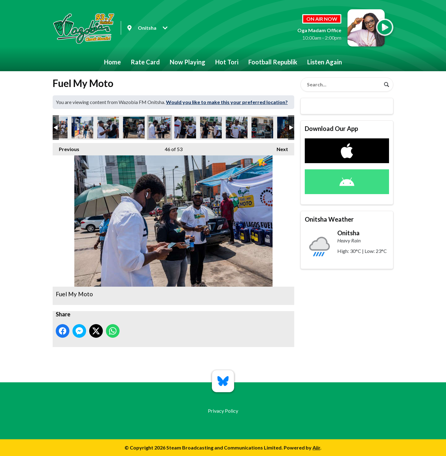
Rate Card (145, 62)
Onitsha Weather (329, 219)
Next (279, 147)
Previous (66, 147)
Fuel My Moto (82, 127)
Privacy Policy (223, 411)
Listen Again (324, 62)
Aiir (316, 447)
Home (112, 62)
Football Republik (272, 62)
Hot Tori (226, 62)
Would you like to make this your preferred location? (227, 102)
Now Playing (187, 62)
